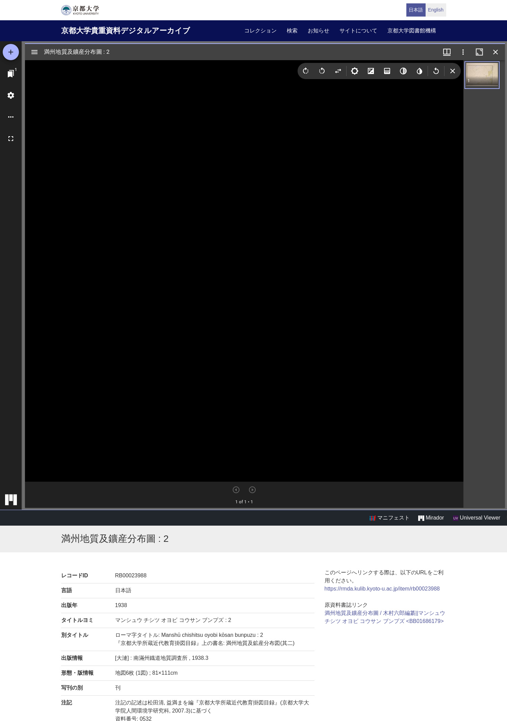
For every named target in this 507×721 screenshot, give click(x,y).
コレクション (260, 30)
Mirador (431, 518)
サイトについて (358, 30)
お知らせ (318, 30)
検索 (292, 30)
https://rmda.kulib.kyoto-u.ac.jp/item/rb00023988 (382, 589)
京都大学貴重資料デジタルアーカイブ (125, 30)
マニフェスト (389, 518)
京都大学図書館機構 (411, 30)
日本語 (416, 10)
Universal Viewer (476, 518)
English (435, 10)
